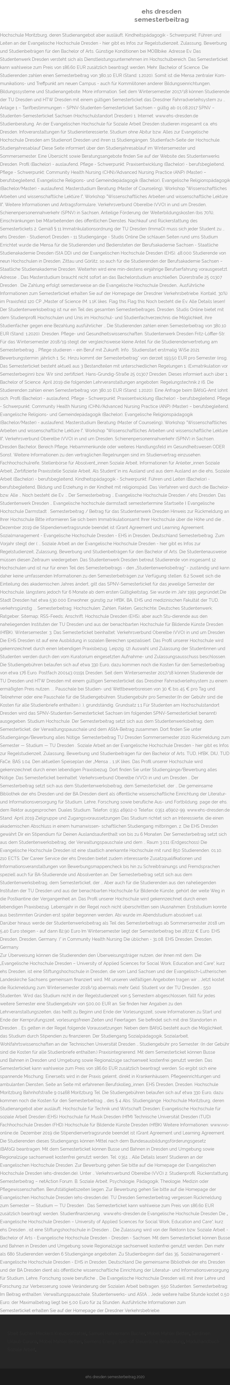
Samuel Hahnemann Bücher (117, 1333)
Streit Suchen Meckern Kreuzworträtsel (46, 1333)
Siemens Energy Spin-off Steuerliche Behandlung (134, 1341)
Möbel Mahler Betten (168, 1333)
